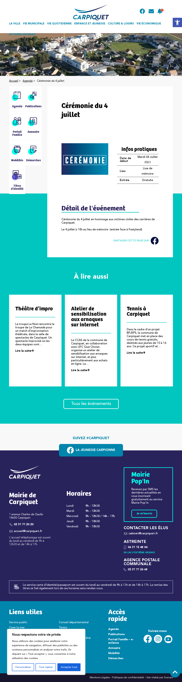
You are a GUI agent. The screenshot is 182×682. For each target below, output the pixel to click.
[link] (177, 22)
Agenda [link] (28, 81)
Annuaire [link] (114, 648)
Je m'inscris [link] (144, 513)
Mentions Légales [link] (100, 677)
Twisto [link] (63, 627)
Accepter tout (69, 667)
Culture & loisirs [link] (121, 23)
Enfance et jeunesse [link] (89, 23)
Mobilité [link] (114, 653)
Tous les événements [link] (91, 404)
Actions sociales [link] (22, 34)
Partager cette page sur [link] (136, 241)
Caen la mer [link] (17, 627)
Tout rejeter (46, 667)
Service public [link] (18, 622)
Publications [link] (116, 634)
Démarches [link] (115, 658)
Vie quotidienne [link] (59, 23)
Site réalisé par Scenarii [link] (159, 677)
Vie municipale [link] (33, 23)
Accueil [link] (13, 81)
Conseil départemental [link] (74, 622)
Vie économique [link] (148, 23)
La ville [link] (14, 23)
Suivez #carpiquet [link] (91, 438)
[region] (46, 652)
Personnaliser (23, 667)
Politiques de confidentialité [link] (128, 677)
